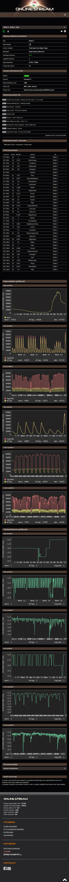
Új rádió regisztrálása (10, 826)
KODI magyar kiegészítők (12, 848)
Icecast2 (26, 79)
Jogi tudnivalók (8, 835)
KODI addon (8, 832)
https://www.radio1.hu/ (36, 51)
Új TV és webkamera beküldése (14, 829)
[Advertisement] (34, 22)
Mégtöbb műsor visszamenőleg (55, 135)
